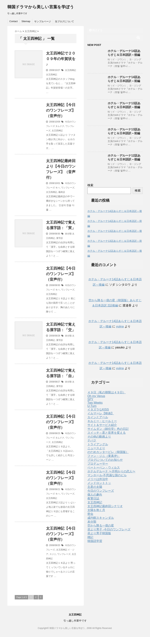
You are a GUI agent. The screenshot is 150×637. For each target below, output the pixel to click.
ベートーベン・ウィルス (103, 467)
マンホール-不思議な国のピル (107, 475)
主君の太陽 (94, 486)
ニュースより (96, 448)
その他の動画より (99, 436)
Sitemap (26, 21)
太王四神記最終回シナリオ (105, 506)
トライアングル (97, 444)
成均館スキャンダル (100, 517)
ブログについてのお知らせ (105, 459)
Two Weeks (95, 402)
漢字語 (59, 238)
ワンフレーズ (67, 187)
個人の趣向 (94, 494)
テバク (91, 440)
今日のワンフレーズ (100, 490)
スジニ (53, 554)
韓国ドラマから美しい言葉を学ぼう (40, 7)
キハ (57, 187)
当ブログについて (64, 21)
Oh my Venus (96, 396)
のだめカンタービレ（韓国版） (108, 452)
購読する (96, 30)
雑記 (90, 537)
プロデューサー (97, 463)
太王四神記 (70, 70)
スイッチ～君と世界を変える (106, 432)
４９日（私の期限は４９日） (106, 392)
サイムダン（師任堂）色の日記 (108, 428)
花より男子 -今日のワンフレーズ (108, 529)
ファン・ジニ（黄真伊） (103, 455)
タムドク (59, 126)
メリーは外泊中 (97, 479)
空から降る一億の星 (100, 525)
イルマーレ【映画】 (100, 413)
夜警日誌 (93, 498)
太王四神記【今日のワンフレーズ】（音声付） (60, 110)
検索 (90, 185)
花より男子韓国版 (99, 533)
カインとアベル (97, 417)
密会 (90, 513)
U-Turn (91, 406)
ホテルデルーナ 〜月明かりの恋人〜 (111, 471)
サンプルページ (42, 21)
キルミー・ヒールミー (102, 421)
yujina (120, 326)
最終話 (61, 192)
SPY (90, 399)
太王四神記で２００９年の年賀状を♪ (60, 58)
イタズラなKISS (98, 409)
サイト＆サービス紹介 (102, 425)
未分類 (68, 233)
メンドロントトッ (99, 483)
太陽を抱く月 (96, 510)
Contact (13, 21)
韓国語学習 (94, 541)
